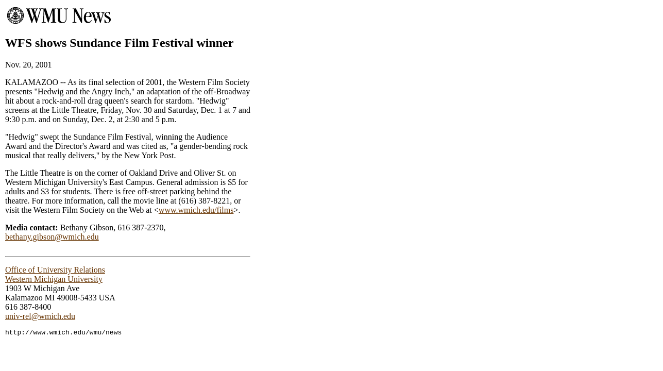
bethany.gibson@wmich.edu (52, 236)
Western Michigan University (54, 279)
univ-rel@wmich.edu (40, 316)
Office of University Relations (55, 269)
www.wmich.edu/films (196, 210)
